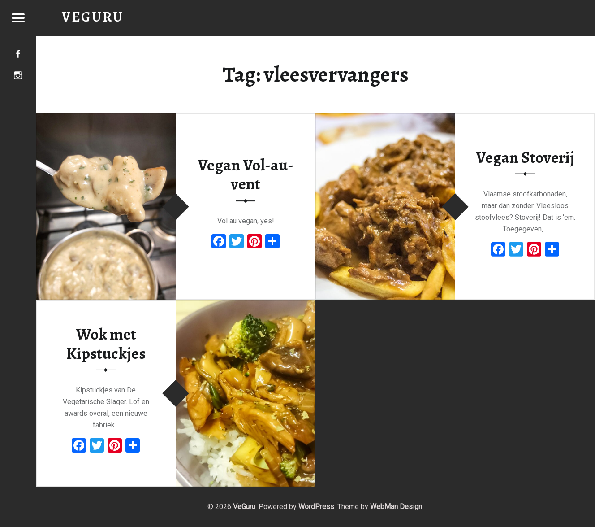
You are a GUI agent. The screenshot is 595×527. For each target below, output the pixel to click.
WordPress (316, 506)
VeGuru (244, 506)
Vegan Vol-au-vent (245, 174)
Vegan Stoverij (525, 157)
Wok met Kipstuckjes (106, 343)
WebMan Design (396, 506)
